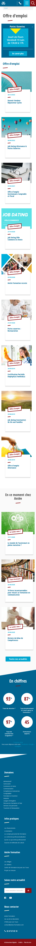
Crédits (20, 942)
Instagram (18, 746)
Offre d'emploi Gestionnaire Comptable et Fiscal (17, 193)
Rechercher (33, 3)
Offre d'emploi (11, 64)
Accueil (6, 8)
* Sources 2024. (18, 742)
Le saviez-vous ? (15, 531)
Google (31, 744)
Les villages (7, 862)
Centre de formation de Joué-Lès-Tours (16, 867)
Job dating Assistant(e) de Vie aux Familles (17, 421)
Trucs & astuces (15, 579)
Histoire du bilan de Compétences (15, 639)
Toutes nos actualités (18, 658)
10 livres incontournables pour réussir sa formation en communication (19, 592)
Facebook (25, 744)
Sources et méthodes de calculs (14, 843)
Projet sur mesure (10, 870)
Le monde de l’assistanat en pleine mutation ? (18, 544)
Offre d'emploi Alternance (13, 466)
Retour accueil (3, 3)
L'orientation (8, 831)
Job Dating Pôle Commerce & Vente (15, 238)
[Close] (32, 26)
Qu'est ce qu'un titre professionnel (15, 840)
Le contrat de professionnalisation (15, 837)
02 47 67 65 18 (20, 3)
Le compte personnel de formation (15, 834)
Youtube (10, 898)
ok (28, 890)
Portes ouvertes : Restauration (14, 329)
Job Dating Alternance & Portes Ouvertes (17, 147)
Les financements (9, 828)
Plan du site (27, 942)
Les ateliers (7, 864)
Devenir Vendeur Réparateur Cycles (15, 101)
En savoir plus (18, 53)
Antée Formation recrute (17, 283)
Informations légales (10, 942)
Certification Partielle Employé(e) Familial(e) (16, 375)
